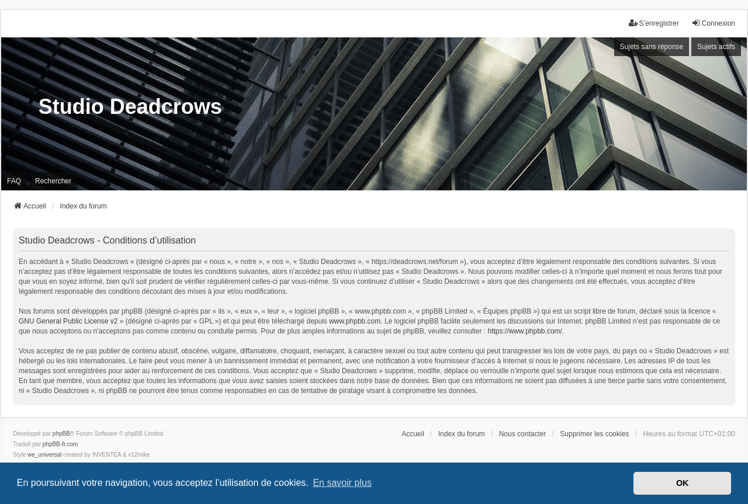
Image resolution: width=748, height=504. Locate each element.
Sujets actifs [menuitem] (716, 47)
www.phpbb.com (354, 321)
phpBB (61, 433)
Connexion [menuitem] (713, 23)
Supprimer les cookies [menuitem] (594, 434)
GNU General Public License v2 (68, 321)
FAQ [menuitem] (14, 181)
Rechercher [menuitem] (53, 181)
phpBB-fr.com (60, 444)
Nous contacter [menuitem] (522, 434)
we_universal (44, 454)
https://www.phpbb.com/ (524, 331)
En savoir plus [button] (342, 483)
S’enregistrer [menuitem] (654, 23)
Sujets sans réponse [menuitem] (652, 47)
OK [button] (682, 483)
